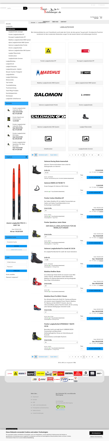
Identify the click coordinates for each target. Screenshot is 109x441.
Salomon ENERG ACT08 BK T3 (54, 186)
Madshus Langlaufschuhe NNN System (18, 40)
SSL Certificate (60, 412)
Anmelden (16, 270)
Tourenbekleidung (11, 85)
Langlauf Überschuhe (14, 53)
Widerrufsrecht (37, 413)
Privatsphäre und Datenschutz (41, 410)
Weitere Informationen (96, 436)
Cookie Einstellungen (38, 416)
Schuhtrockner (13, 56)
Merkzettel (102, 5)
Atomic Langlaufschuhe (15, 48)
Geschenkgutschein (11, 93)
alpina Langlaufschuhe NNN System (18, 42)
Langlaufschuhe (10, 29)
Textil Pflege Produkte (12, 90)
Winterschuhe (10, 80)
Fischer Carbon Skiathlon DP (54, 201)
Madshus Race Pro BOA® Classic (55, 299)
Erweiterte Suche (16, 249)
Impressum (36, 399)
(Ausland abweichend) (68, 181)
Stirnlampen (9, 96)
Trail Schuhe (9, 82)
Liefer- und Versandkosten (39, 407)
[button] (32, 157)
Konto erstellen (10, 274)
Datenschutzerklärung (28, 437)
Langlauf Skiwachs (11, 66)
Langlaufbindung (10, 61)
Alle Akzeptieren (96, 433)
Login (93, 5)
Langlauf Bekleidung (11, 77)
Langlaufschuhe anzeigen (16, 32)
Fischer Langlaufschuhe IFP (16, 34)
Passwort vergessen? (12, 277)
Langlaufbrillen (10, 74)
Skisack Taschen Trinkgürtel (14, 72)
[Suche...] (25, 8)
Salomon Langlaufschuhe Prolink (18, 45)
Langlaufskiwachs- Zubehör (14, 69)
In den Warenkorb (94, 180)
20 (98, 157)
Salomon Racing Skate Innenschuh (56, 164)
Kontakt (35, 402)
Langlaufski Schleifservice (13, 98)
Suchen (16, 246)
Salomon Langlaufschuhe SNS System (18, 50)
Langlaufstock (10, 64)
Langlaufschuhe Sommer (16, 58)
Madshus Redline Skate (52, 274)
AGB (34, 405)
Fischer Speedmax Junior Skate (55, 225)
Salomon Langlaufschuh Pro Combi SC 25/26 (59, 251)
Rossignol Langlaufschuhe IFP (17, 37)
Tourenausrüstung (11, 88)
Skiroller (8, 24)
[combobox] (43, 157)
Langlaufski (9, 26)
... (95, 157)
